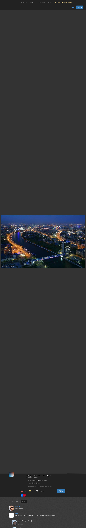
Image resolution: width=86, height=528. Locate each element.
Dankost (17, 506)
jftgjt (16, 513)
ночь (38, 483)
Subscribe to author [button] (61, 491)
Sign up (79, 7)
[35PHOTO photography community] (10, 2)
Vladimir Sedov (31, 478)
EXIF (24, 502)
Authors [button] (32, 2)
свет (34, 483)
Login (72, 7)
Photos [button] (24, 2)
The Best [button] (41, 2)
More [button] (50, 2)
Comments (15, 502)
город (30, 483)
